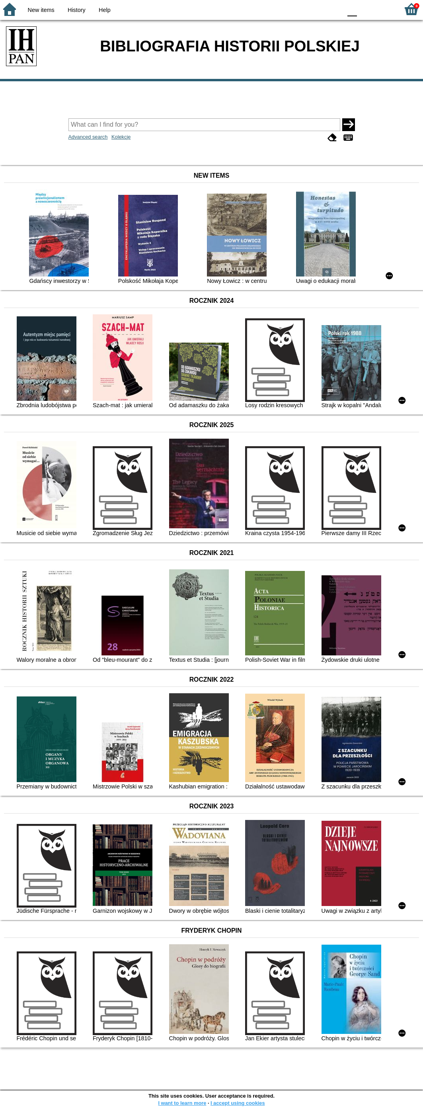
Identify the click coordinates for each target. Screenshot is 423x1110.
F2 (384, 9)
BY (333, 9)
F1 (366, 9)
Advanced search (88, 137)
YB (317, 9)
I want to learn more (182, 1103)
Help (105, 10)
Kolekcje (121, 137)
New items (41, 10)
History (77, 10)
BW (301, 9)
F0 (352, 9)
